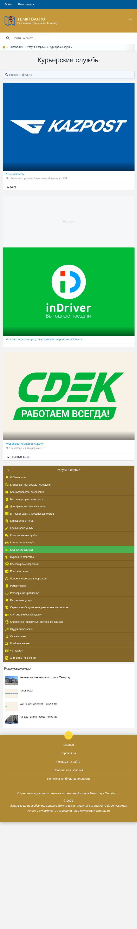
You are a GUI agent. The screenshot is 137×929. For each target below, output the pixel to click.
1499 (13, 187)
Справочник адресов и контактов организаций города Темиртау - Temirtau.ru (68, 793)
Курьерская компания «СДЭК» (25, 443)
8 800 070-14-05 (20, 456)
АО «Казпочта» (15, 174)
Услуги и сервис (68, 470)
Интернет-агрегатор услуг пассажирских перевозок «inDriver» (44, 339)
